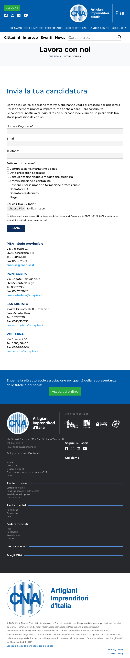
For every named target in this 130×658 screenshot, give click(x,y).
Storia (10, 462)
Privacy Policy (115, 649)
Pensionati (12, 509)
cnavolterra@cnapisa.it (22, 351)
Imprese (30, 37)
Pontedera (12, 531)
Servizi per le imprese (18, 494)
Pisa (9, 528)
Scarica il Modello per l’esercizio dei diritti (30, 645)
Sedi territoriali (76, 28)
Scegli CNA (119, 28)
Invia (16, 228)
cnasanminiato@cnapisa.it (25, 325)
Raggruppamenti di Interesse (23, 491)
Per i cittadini (54, 28)
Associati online (65, 391)
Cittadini (12, 37)
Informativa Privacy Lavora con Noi (30, 220)
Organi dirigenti (16, 469)
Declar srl (34, 453)
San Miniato (13, 535)
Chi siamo (15, 28)
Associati (12, 7)
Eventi (46, 37)
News (60, 37)
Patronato (12, 513)
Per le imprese (33, 28)
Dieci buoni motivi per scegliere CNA (27, 472)
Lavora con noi (100, 28)
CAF (9, 516)
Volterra (11, 538)
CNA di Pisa (13, 465)
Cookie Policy (116, 653)
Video (10, 475)
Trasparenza (13, 497)
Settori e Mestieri (16, 487)
